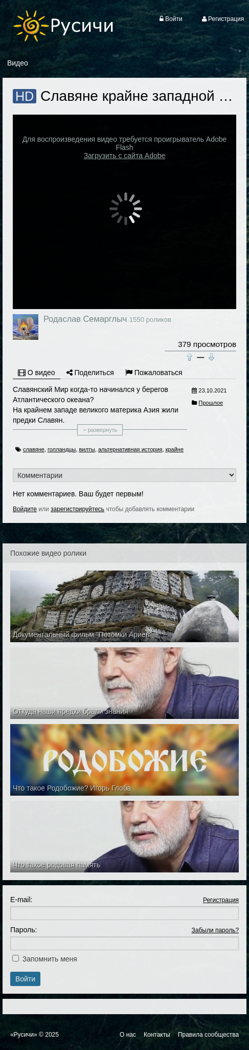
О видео (36, 372)
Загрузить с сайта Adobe (125, 155)
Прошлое (210, 403)
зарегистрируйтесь (77, 509)
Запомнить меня (49, 959)
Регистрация (221, 900)
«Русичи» (23, 1034)
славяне (33, 449)
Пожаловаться (154, 372)
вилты (87, 449)
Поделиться (90, 372)
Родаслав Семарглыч (85, 318)
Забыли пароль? (215, 930)
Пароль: (23, 930)
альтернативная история (130, 449)
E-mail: (21, 899)
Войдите (25, 509)
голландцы (62, 449)
